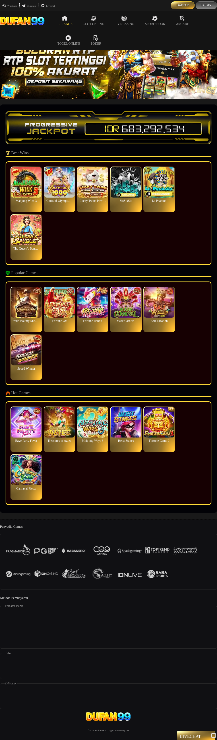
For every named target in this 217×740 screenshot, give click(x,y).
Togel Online (69, 40)
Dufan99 (99, 730)
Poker (96, 40)
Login (206, 5)
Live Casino (124, 20)
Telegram (29, 5)
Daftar (182, 5)
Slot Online (93, 20)
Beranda (65, 20)
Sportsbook (155, 20)
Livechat (48, 5)
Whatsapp (9, 5)
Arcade (182, 20)
